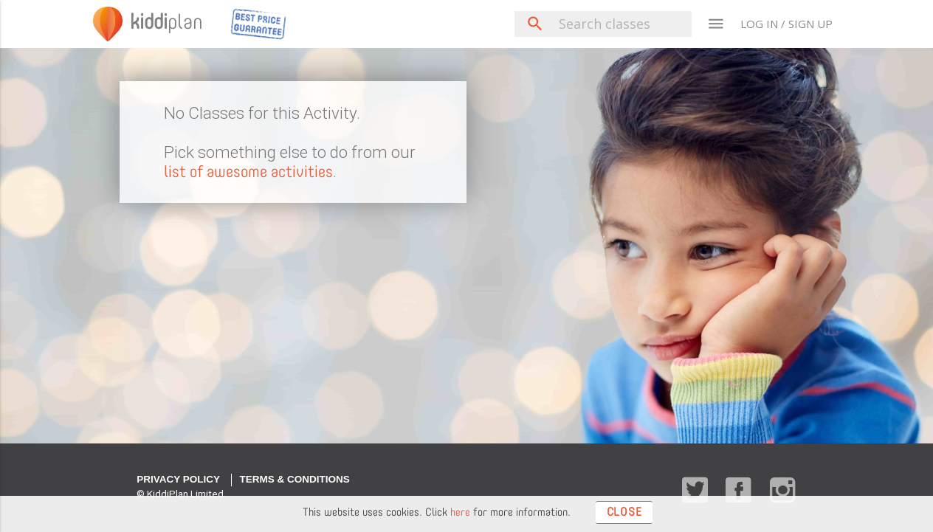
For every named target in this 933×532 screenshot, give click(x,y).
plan (171, 24)
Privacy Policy (178, 479)
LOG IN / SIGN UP (786, 23)
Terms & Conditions (294, 479)
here (459, 512)
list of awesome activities (252, 171)
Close (624, 511)
